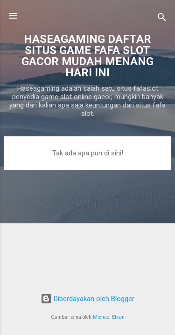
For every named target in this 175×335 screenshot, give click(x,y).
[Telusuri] (162, 19)
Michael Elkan (109, 317)
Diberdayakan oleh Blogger (87, 299)
